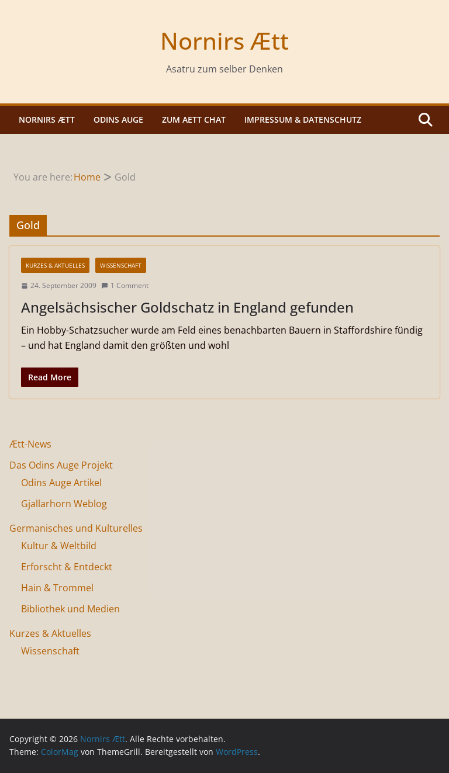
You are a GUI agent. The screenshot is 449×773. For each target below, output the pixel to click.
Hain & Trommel (57, 587)
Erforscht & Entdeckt (66, 566)
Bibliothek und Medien (70, 608)
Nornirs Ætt (224, 41)
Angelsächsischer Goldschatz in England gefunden (187, 307)
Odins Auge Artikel (61, 482)
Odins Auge (118, 119)
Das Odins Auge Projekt (61, 465)
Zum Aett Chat (194, 119)
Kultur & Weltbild (58, 545)
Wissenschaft (120, 265)
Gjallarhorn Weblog (64, 503)
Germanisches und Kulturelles (76, 528)
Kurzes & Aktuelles (55, 265)
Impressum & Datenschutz (302, 119)
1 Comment (124, 285)
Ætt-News (30, 444)
